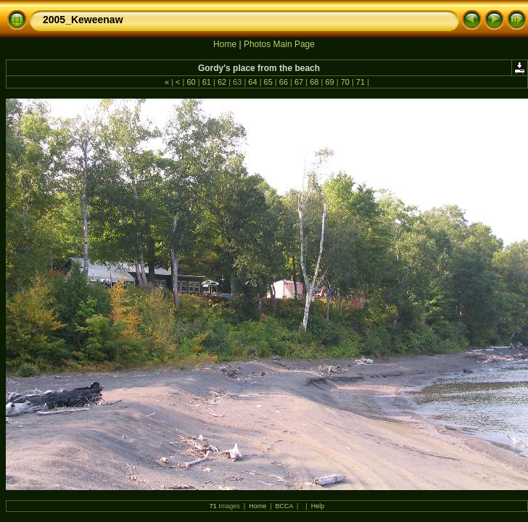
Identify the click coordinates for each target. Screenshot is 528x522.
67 (298, 82)
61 (206, 82)
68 (314, 82)
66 (283, 82)
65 (268, 82)
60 (190, 82)
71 (360, 82)
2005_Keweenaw (83, 19)
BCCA (285, 506)
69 (329, 82)
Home (224, 44)
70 (345, 82)
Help (318, 506)
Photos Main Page (279, 44)
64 (252, 82)
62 (221, 82)
